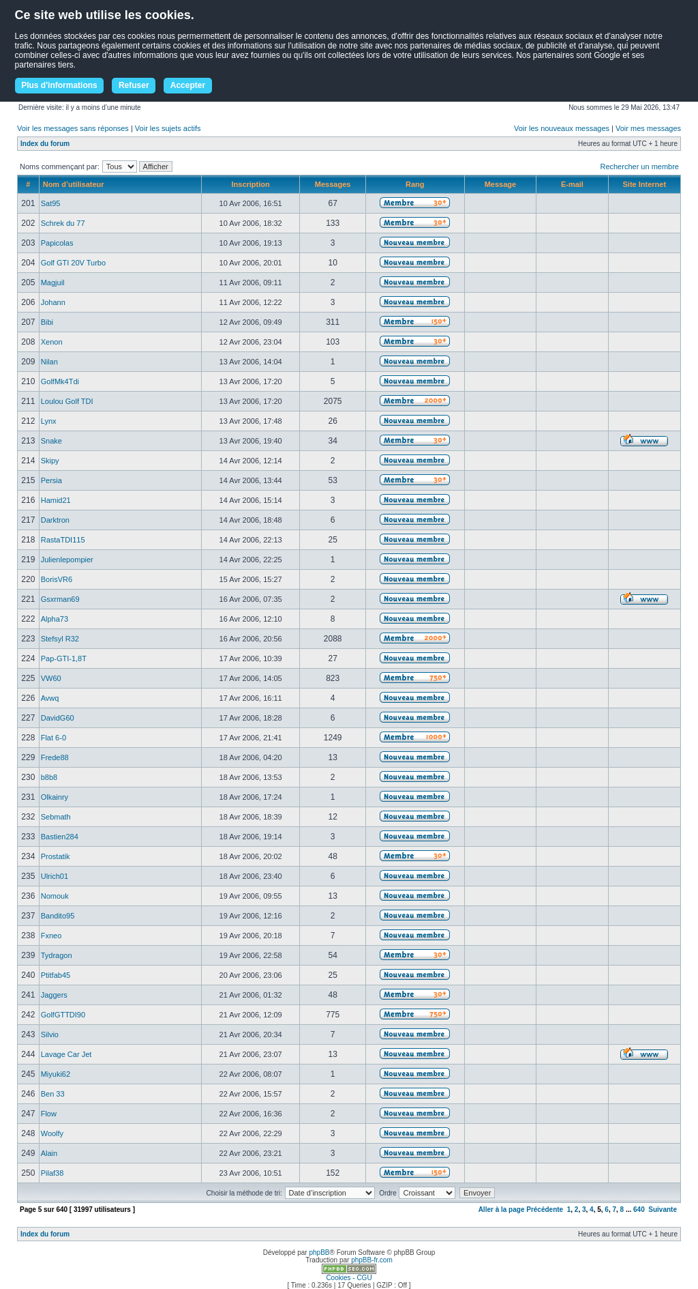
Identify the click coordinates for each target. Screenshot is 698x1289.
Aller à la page (502, 1209)
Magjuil (53, 282)
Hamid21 (56, 500)
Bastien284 (59, 836)
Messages (333, 184)
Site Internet (645, 184)
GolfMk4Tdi (60, 381)
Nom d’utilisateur (73, 184)
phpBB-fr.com (372, 1260)
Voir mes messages (648, 128)
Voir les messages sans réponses (73, 128)
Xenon (52, 342)
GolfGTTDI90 (63, 1015)
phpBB (319, 1252)
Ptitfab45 (55, 975)
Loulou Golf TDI (67, 401)
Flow (49, 1114)
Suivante (662, 1209)
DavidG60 (57, 718)
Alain (49, 1153)
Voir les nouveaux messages (561, 128)
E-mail (572, 184)
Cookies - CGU (348, 1277)
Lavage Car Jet (66, 1054)
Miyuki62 (55, 1074)
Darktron (55, 520)
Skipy (50, 461)
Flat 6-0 (53, 738)
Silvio (50, 1034)
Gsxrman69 (60, 599)
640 (639, 1209)
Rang (415, 184)
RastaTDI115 (63, 540)
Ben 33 (53, 1094)
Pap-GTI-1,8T (64, 658)
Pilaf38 (52, 1173)
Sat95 (51, 203)
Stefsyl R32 (60, 639)
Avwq (50, 698)
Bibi (47, 322)
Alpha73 (54, 619)
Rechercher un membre (639, 166)
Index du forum (45, 143)
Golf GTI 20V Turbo (73, 263)
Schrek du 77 (63, 223)
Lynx (49, 421)
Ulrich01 (54, 876)
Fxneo (51, 935)
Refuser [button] (134, 85)
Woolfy (52, 1133)
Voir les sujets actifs (168, 128)
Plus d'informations (59, 85)
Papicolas (57, 243)
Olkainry (54, 797)
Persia (51, 480)
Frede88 (55, 757)
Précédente (544, 1209)
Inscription (251, 184)
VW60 (51, 678)
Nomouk (55, 896)
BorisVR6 (56, 579)
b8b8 (49, 777)
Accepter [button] (187, 85)
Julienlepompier (67, 559)
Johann (53, 302)
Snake (51, 441)
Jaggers (54, 995)
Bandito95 (58, 916)
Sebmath (56, 817)
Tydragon (56, 955)
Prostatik (55, 856)
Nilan (49, 362)
